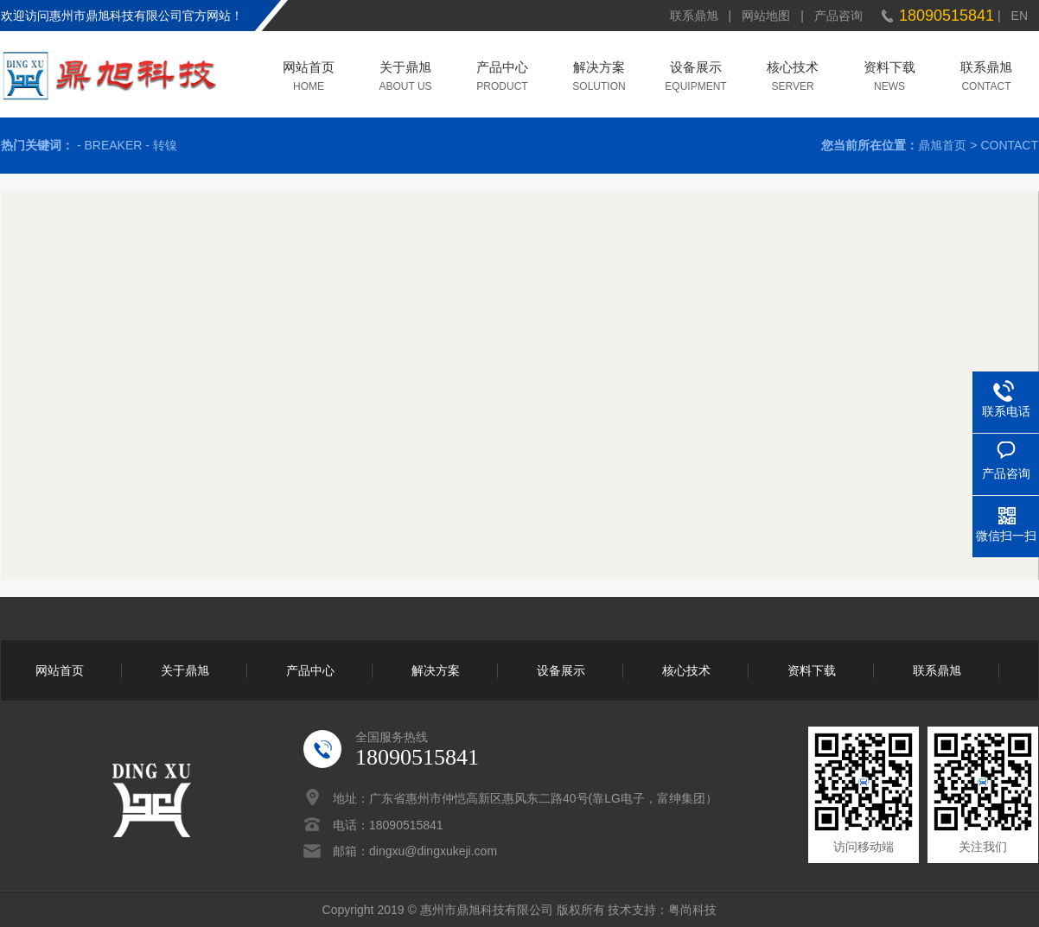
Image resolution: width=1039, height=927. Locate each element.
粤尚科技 (692, 910)
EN (1019, 15)
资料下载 (889, 69)
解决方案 (599, 69)
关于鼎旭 (405, 69)
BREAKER (113, 145)
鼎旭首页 (942, 145)
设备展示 (695, 69)
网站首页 (308, 69)
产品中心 (502, 69)
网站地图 (766, 15)
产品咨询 (838, 15)
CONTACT (1009, 145)
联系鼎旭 (694, 15)
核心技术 (792, 69)
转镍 (165, 145)
